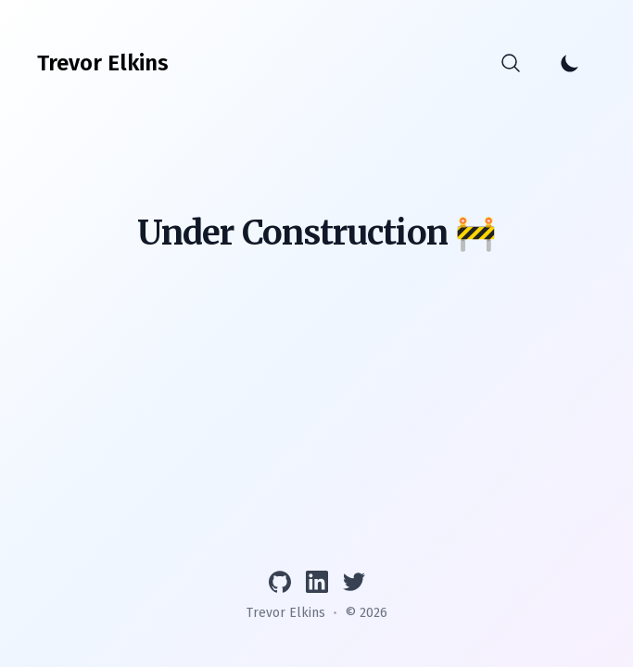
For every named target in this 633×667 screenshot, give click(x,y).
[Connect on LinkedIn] (317, 582)
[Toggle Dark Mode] (570, 63)
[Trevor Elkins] (103, 63)
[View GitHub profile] (280, 582)
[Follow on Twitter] (354, 582)
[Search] (511, 63)
